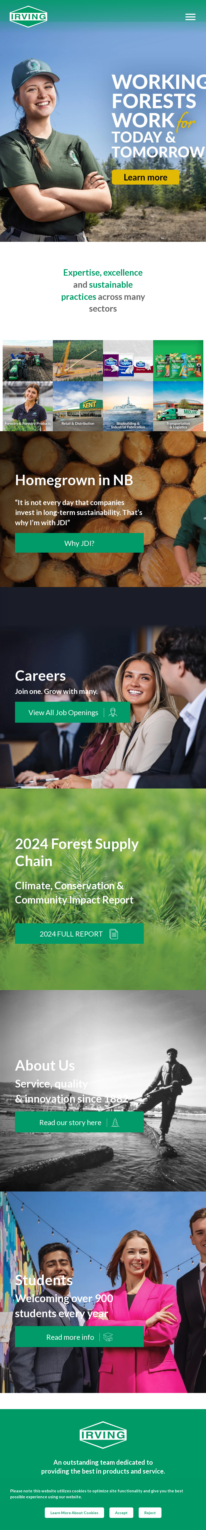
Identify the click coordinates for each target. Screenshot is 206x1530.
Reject (150, 1512)
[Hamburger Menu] (190, 17)
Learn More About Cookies (74, 1512)
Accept (121, 1512)
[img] (103, 121)
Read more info (79, 1337)
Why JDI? (79, 543)
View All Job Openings (72, 712)
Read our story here (79, 1122)
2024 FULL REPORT (79, 934)
